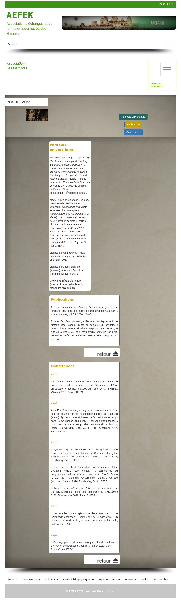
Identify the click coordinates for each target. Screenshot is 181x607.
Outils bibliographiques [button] (78, 579)
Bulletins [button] (51, 579)
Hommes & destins (137, 579)
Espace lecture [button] (109, 579)
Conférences (133, 132)
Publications (133, 124)
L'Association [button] (31, 579)
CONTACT (167, 4)
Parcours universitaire (133, 116)
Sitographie (161, 579)
